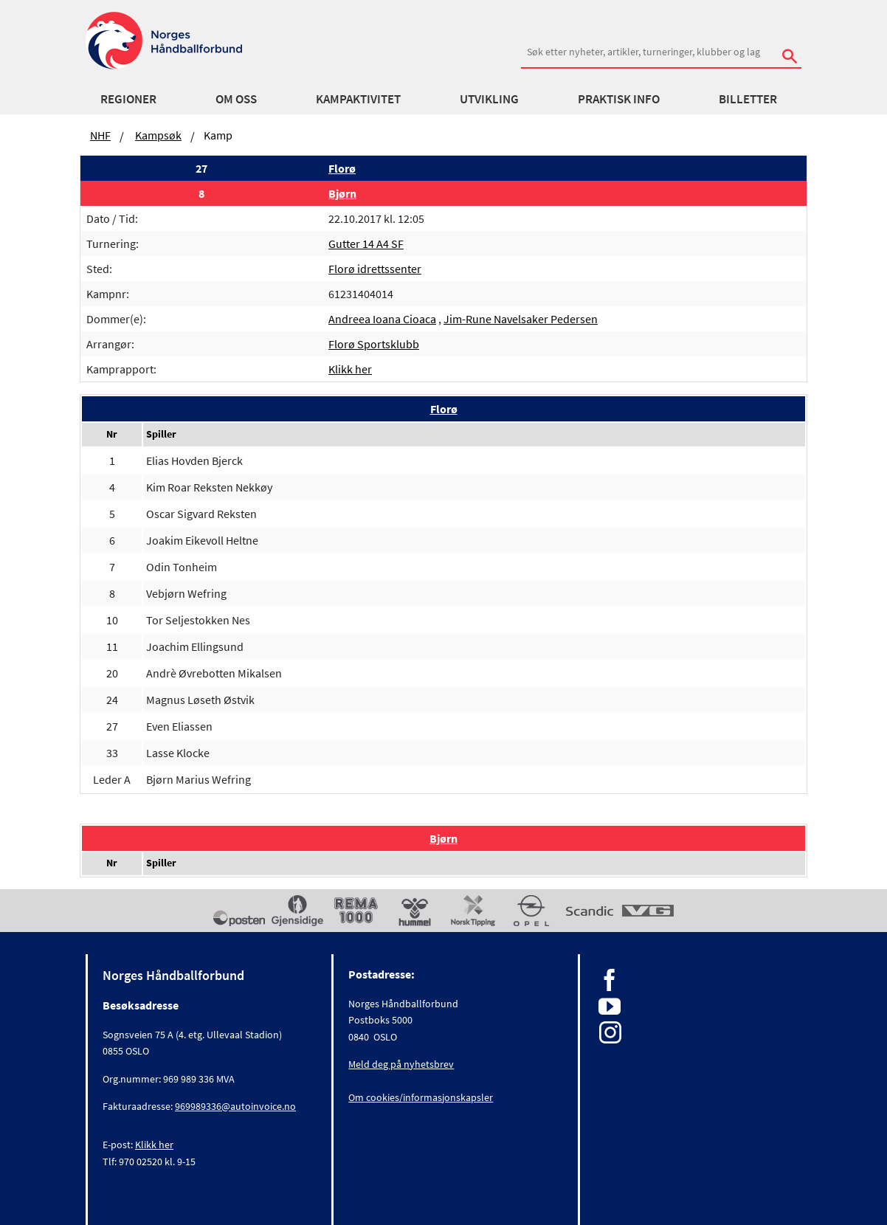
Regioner (128, 99)
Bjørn (342, 193)
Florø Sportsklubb (373, 344)
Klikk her (350, 369)
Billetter (748, 99)
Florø (342, 168)
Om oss (236, 99)
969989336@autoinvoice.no (235, 1106)
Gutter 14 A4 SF (366, 243)
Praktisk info (619, 99)
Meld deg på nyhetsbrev (401, 1064)
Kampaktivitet (358, 99)
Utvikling (489, 99)
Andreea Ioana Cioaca (382, 318)
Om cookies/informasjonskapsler (420, 1097)
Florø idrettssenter (374, 268)
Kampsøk (158, 135)
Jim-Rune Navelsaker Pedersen (521, 318)
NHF (100, 135)
